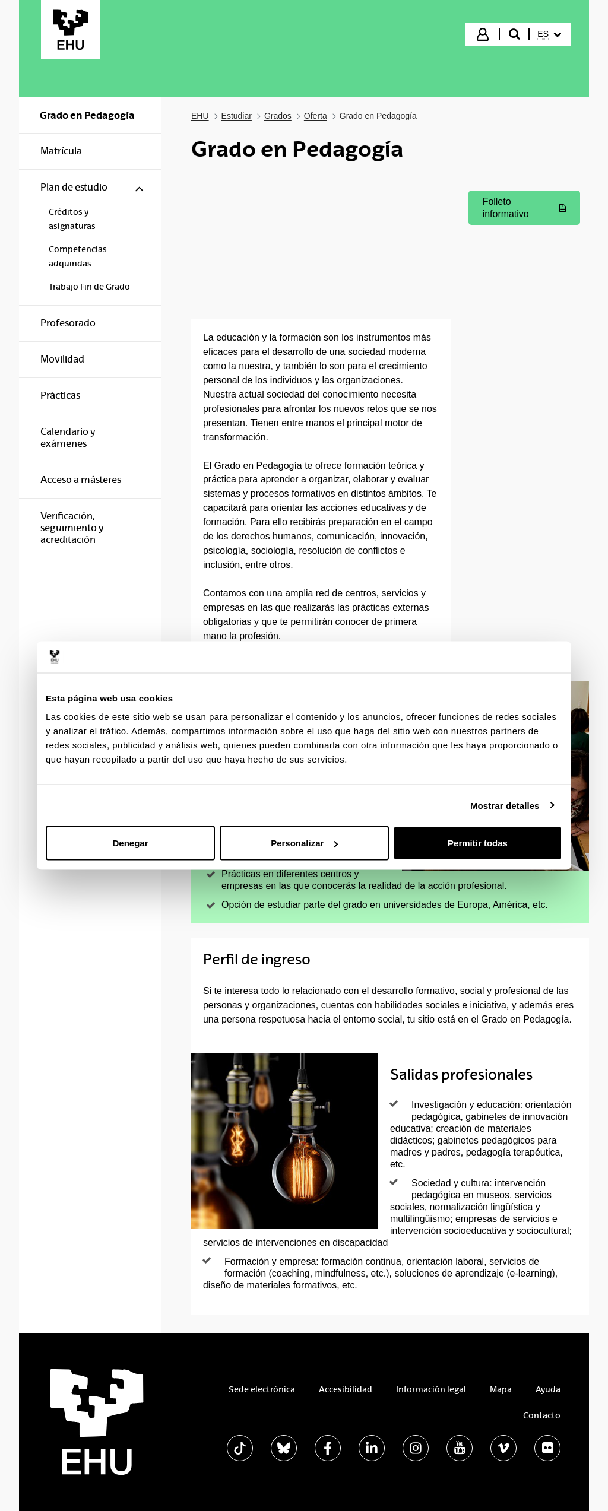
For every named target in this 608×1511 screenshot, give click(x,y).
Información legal (431, 1389)
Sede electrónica (262, 1389)
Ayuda (548, 1389)
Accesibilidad (345, 1389)
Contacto (541, 1415)
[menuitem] (549, 34)
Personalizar (304, 843)
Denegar (130, 843)
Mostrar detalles (505, 805)
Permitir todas (478, 843)
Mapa (501, 1389)
